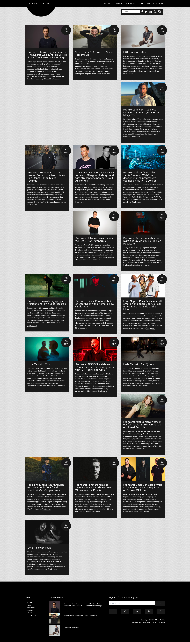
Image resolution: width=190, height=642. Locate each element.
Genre (142, 4)
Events (120, 4)
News (104, 4)
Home (29, 602)
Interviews (131, 4)
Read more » (57, 79)
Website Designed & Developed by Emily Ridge (148, 622)
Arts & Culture (158, 4)
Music (111, 4)
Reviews (30, 610)
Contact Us (31, 615)
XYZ (148, 4)
